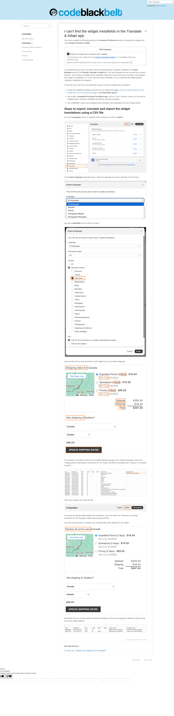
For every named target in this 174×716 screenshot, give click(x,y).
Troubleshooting (27, 60)
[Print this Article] (146, 31)
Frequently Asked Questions (32, 47)
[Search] (37, 26)
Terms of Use (148, 660)
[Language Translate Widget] (160, 2)
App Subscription (28, 39)
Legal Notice (136, 660)
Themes (25, 56)
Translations (27, 43)
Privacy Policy (27, 51)
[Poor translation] (9, 676)
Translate (160, 6)
